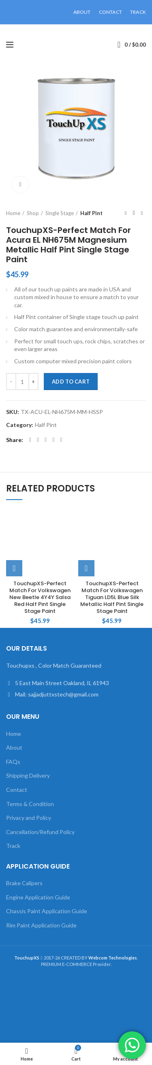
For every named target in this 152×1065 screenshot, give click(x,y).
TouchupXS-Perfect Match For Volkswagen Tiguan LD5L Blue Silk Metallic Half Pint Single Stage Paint (111, 597)
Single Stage (59, 213)
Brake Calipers (24, 883)
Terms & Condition (30, 803)
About (14, 747)
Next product (142, 213)
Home (13, 213)
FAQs (13, 761)
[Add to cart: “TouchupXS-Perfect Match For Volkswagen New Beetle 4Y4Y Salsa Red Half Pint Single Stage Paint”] (14, 568)
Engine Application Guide (38, 897)
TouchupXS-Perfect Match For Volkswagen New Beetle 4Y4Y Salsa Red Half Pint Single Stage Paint (40, 597)
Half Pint (91, 213)
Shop (33, 213)
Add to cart (71, 381)
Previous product (125, 213)
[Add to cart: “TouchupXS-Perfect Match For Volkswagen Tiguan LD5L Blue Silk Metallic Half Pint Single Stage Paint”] (86, 568)
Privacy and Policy (28, 817)
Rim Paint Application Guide (41, 925)
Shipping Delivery (28, 775)
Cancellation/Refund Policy (40, 831)
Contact (16, 789)
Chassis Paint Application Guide (46, 911)
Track (13, 845)
